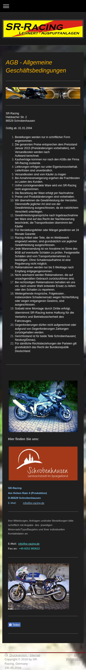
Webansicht (73, 659)
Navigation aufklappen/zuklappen (43, 6)
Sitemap (34, 655)
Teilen (14, 625)
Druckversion (16, 655)
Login (77, 655)
